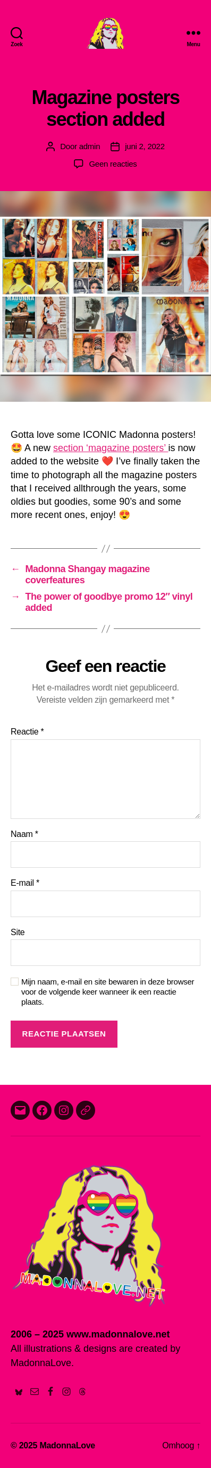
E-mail (25, 882)
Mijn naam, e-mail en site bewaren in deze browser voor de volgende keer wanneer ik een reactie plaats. (107, 991)
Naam (24, 834)
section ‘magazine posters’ (110, 448)
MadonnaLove (67, 1445)
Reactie (27, 731)
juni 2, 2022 (145, 146)
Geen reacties (113, 163)
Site (18, 932)
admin (89, 146)
